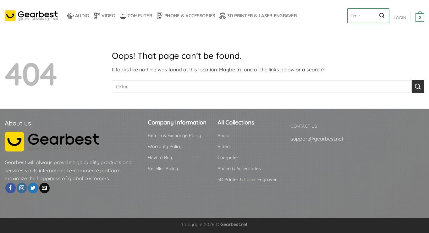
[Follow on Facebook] (10, 188)
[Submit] (382, 15)
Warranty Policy (165, 146)
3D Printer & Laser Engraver (258, 16)
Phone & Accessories (186, 16)
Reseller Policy (163, 168)
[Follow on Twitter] (33, 188)
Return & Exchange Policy (174, 135)
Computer (136, 16)
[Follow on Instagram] (22, 188)
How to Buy (160, 157)
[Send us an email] (44, 188)
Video (104, 16)
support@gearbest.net (317, 139)
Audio (78, 16)
